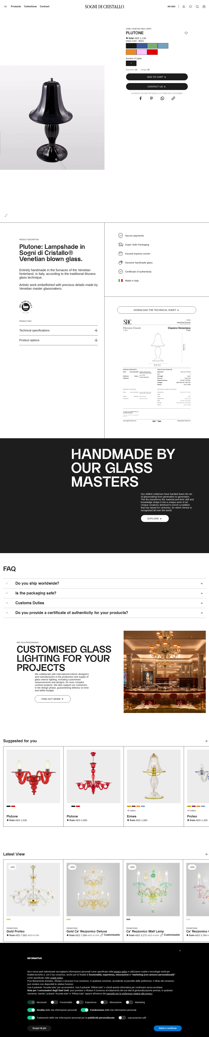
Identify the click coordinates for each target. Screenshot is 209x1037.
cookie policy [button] (56, 978)
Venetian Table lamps (141, 29)
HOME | (129, 29)
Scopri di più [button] (39, 1028)
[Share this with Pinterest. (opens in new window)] (151, 98)
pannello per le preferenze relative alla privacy (129, 993)
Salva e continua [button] (168, 1028)
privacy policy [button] (120, 971)
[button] (157, 76)
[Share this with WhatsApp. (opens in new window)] (162, 98)
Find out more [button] (52, 699)
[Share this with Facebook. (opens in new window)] (140, 98)
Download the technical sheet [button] (157, 310)
